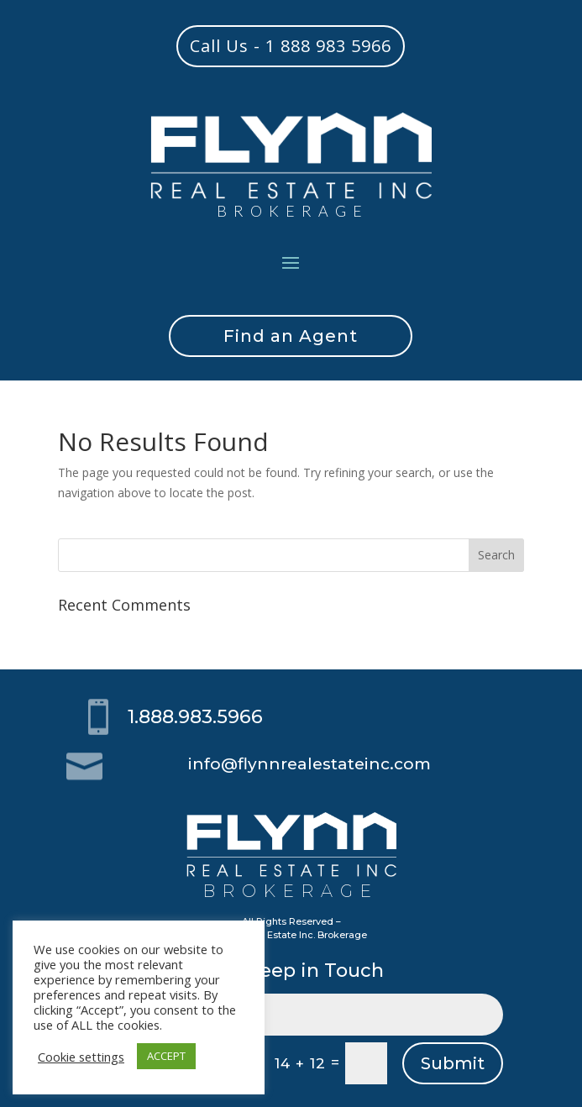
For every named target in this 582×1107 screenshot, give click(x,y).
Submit (453, 1063)
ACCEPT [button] (166, 1055)
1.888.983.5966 (195, 717)
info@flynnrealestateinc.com (309, 764)
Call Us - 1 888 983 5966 (290, 45)
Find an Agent (290, 336)
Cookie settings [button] (81, 1056)
